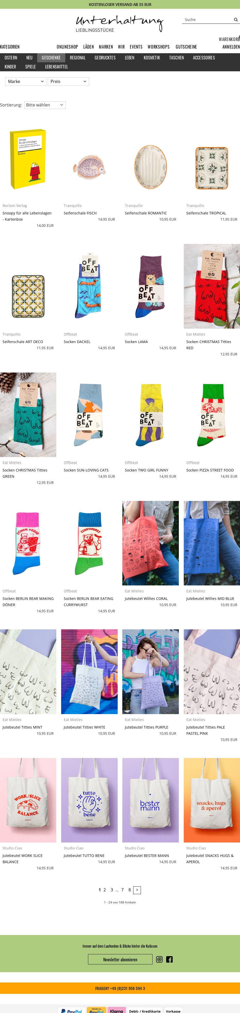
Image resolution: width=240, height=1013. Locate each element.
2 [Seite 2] (104, 890)
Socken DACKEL (77, 341)
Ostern (11, 58)
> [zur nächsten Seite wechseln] (137, 890)
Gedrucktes (105, 58)
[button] (231, 47)
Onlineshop (67, 47)
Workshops (159, 47)
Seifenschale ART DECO (23, 341)
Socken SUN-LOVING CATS (86, 470)
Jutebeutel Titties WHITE (84, 727)
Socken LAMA (136, 341)
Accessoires (204, 58)
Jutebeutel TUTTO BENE (84, 855)
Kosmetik (152, 58)
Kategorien (10, 47)
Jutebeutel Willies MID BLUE (210, 598)
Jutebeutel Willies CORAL (146, 598)
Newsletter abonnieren (120, 959)
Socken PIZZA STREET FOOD (210, 470)
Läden (88, 47)
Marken (106, 47)
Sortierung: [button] (11, 105)
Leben (129, 58)
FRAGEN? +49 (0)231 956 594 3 (120, 988)
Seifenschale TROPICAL (206, 213)
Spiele (30, 67)
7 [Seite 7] (122, 890)
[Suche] (211, 19)
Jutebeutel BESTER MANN (147, 855)
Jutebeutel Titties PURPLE (146, 727)
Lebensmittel (56, 67)
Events (136, 47)
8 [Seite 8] (130, 890)
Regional (77, 58)
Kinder (10, 67)
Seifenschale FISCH (80, 213)
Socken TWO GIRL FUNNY (146, 470)
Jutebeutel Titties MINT (22, 727)
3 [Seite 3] (112, 890)
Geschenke (51, 58)
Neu (29, 58)
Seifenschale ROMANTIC (146, 213)
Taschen (176, 58)
